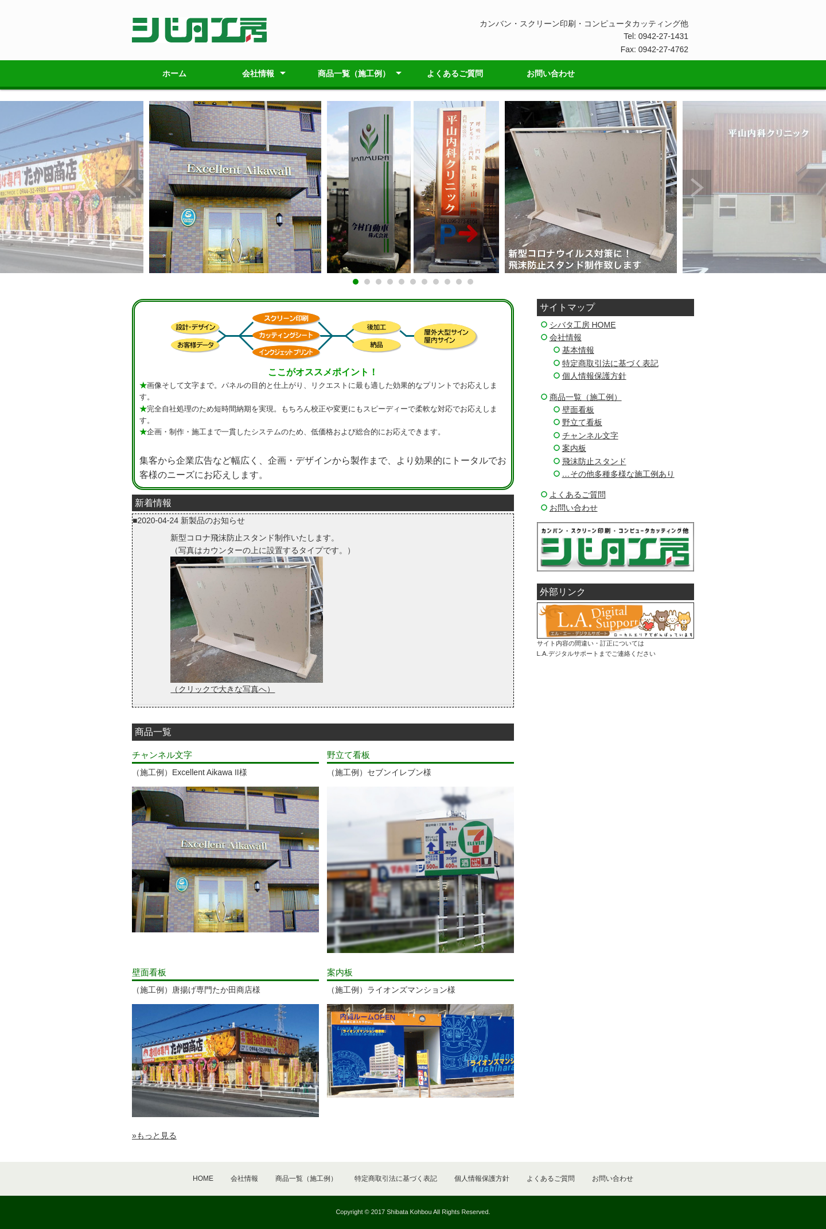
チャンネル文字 (590, 435)
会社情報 (258, 73)
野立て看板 (582, 422)
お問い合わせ (551, 73)
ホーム (174, 73)
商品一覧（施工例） (354, 73)
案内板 (574, 448)
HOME (203, 1178)
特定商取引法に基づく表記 (610, 363)
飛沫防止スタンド (594, 461)
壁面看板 (578, 409)
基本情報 (578, 350)
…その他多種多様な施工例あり (618, 474)
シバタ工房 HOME (583, 324)
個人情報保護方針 (594, 375)
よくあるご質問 (455, 73)
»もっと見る (154, 1135)
